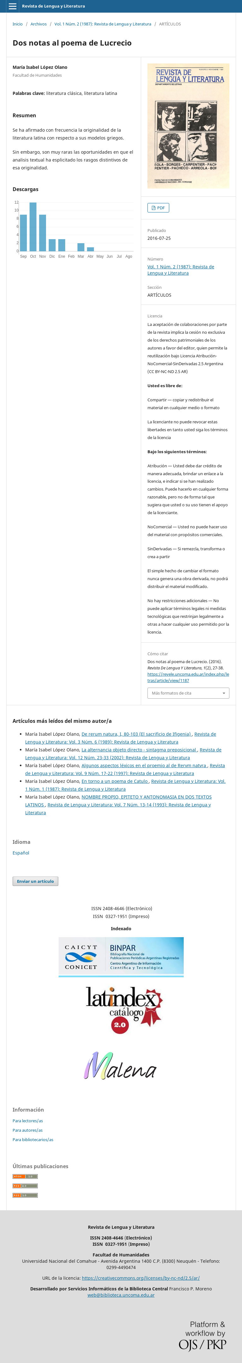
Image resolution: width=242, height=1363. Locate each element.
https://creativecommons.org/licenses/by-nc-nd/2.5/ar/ (141, 1278)
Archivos (39, 24)
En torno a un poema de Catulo (115, 781)
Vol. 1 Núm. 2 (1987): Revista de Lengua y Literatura (103, 24)
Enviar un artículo (35, 881)
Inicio (18, 24)
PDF (160, 208)
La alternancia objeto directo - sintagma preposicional (139, 750)
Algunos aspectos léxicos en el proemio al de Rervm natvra (144, 765)
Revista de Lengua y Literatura (53, 6)
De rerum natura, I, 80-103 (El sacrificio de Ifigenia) (137, 734)
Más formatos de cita (171, 693)
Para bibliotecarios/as (33, 1139)
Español (21, 853)
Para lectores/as (28, 1121)
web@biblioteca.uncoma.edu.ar (121, 1295)
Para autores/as (28, 1130)
